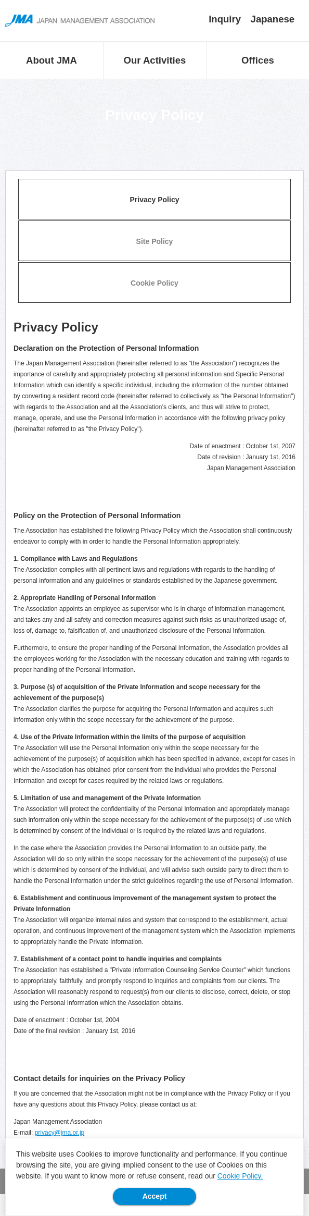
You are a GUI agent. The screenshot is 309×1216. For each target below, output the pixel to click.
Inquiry (225, 19)
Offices (257, 60)
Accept (155, 1196)
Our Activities (155, 60)
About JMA (51, 60)
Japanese (273, 19)
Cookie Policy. (240, 1176)
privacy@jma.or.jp (60, 1132)
